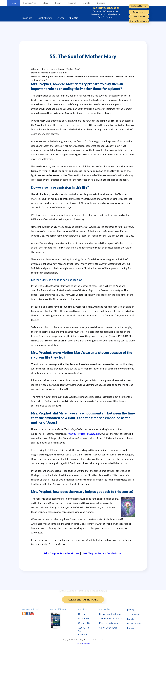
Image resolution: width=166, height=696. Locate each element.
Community (133, 664)
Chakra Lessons (139, 16)
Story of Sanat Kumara (139, 21)
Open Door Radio (108, 677)
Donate (86, 3)
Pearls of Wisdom (108, 673)
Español (72, 3)
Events (130, 659)
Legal (77, 693)
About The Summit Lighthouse (84, 681)
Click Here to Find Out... (83, 626)
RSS (24, 663)
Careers (82, 663)
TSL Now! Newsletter (110, 668)
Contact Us (84, 673)
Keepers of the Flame (110, 663)
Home (13, 3)
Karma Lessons (139, 12)
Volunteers (83, 668)
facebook (28, 663)
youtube (32, 663)
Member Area (29, 3)
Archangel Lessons (139, 6)
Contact (101, 3)
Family (58, 3)
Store (45, 3)
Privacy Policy (86, 693)
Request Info (134, 673)
